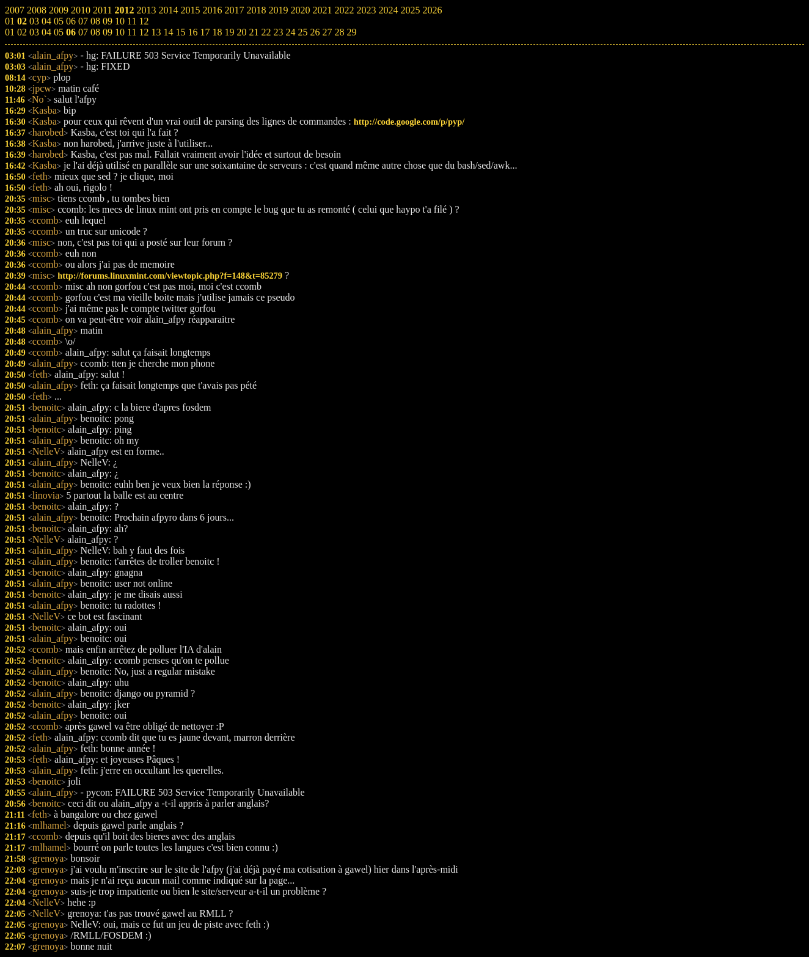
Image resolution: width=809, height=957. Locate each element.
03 (34, 32)
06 (71, 32)
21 (253, 32)
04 (46, 32)
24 (290, 32)
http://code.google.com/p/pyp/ (409, 122)
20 (241, 32)
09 (107, 32)
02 (22, 32)
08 (95, 32)
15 (180, 32)
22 (266, 32)
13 (156, 32)
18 (217, 32)
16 (192, 32)
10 (120, 32)
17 (205, 32)
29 (351, 32)
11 (131, 32)
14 (168, 32)
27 (327, 32)
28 (339, 32)
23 (278, 32)
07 (83, 32)
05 (59, 32)
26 (315, 32)
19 (229, 32)
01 (10, 32)
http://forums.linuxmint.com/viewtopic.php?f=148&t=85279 (169, 275)
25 (302, 32)
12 (143, 32)
